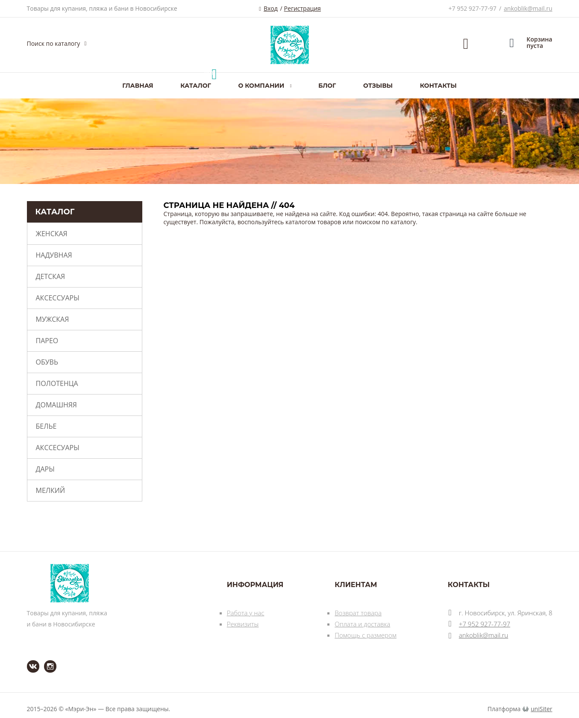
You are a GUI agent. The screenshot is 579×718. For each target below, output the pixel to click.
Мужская (52, 319)
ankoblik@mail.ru (528, 8)
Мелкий (50, 490)
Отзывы (378, 85)
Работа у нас (246, 612)
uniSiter (542, 709)
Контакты (438, 85)
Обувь (47, 362)
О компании (261, 85)
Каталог (195, 85)
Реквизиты (243, 624)
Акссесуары (57, 447)
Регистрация (302, 8)
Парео (47, 340)
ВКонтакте (28, 660)
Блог (327, 85)
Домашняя (56, 404)
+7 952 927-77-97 (473, 8)
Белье (46, 426)
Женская (52, 233)
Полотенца (57, 383)
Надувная (54, 255)
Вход (271, 8)
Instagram (45, 660)
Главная (137, 85)
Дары (45, 469)
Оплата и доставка (362, 624)
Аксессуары (57, 298)
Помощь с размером (366, 635)
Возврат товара (358, 612)
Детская (50, 276)
